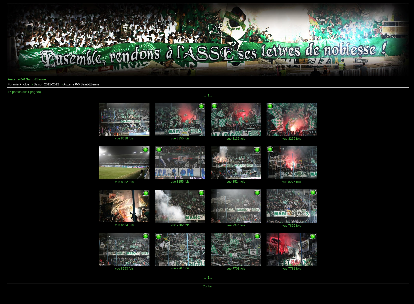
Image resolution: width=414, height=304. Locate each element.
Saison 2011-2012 (46, 84)
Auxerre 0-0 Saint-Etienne (81, 84)
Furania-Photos (18, 84)
